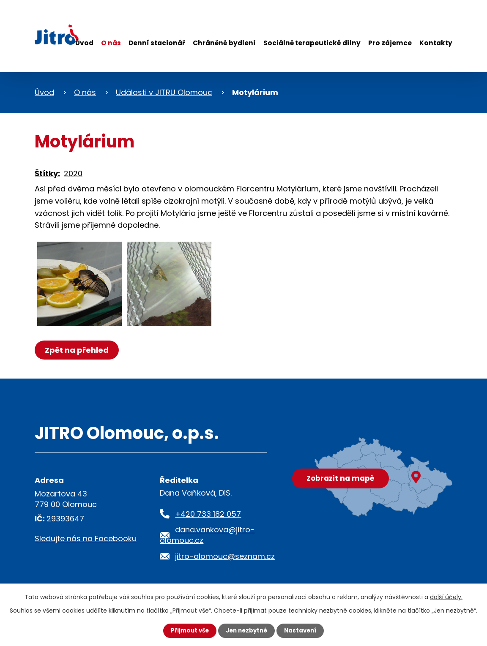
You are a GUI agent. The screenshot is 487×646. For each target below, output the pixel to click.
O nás (111, 42)
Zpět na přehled (78, 350)
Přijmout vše (187, 630)
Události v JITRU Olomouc (164, 92)
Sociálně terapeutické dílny (312, 42)
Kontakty (435, 42)
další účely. (446, 596)
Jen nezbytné (246, 630)
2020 (73, 173)
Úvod (84, 42)
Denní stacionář (157, 42)
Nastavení (303, 630)
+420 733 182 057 (208, 514)
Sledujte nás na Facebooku (86, 538)
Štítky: (47, 173)
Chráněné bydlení (224, 42)
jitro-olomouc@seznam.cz (225, 556)
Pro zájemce (390, 42)
